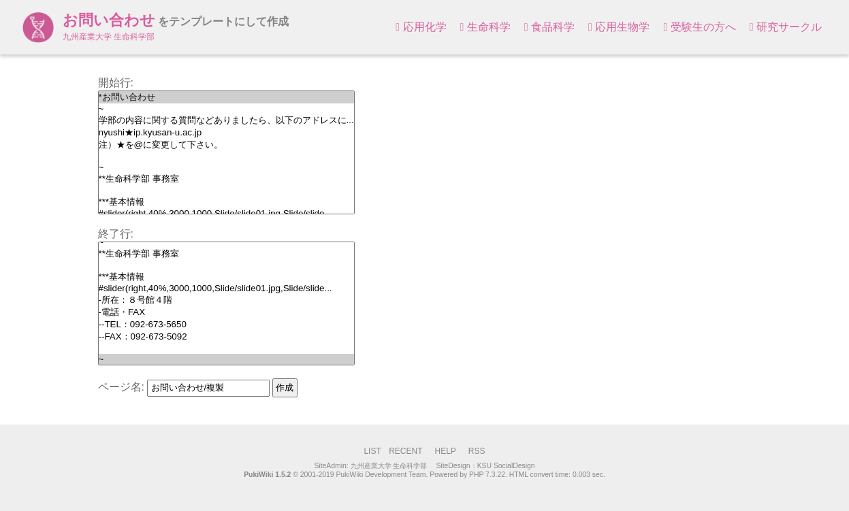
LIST (372, 451)
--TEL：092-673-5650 (226, 324)
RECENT (405, 451)
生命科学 (485, 27)
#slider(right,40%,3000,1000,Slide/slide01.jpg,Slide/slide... (226, 288)
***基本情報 (226, 202)
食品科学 (549, 27)
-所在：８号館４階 (226, 300)
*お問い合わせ (226, 97)
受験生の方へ (699, 27)
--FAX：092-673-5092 (226, 337)
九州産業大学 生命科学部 (389, 465)
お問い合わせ (109, 20)
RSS (476, 451)
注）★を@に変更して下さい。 (226, 145)
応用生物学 (619, 27)
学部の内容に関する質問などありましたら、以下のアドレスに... (226, 120)
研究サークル (786, 27)
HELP (444, 451)
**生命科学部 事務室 (226, 179)
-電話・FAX (226, 312)
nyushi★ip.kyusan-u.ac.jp (226, 133)
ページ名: (121, 387)
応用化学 (421, 27)
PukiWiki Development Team (381, 474)
